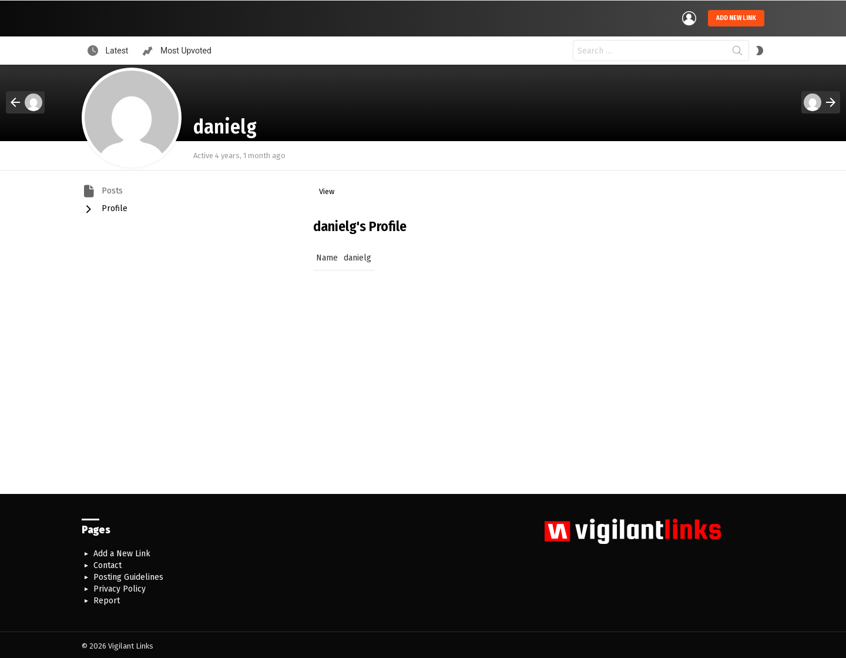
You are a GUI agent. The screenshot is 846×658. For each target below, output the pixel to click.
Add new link (736, 17)
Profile (113, 206)
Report (106, 598)
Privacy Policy (119, 587)
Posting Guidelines (128, 575)
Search (737, 51)
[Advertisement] (423, 391)
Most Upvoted (184, 48)
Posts (111, 188)
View (326, 189)
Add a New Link (121, 551)
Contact (107, 563)
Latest (115, 48)
